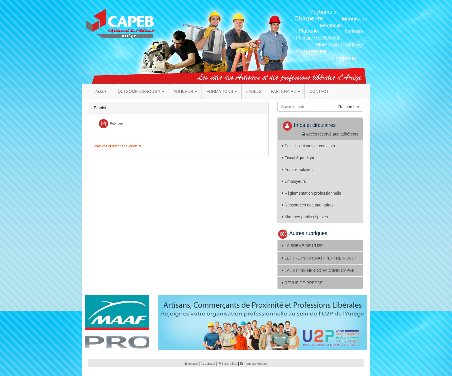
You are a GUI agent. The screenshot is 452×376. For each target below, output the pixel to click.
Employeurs (294, 181)
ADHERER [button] (185, 91)
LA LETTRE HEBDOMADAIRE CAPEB (318, 270)
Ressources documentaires (308, 205)
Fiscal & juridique (298, 157)
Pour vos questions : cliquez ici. (118, 146)
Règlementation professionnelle (311, 193)
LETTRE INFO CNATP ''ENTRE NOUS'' (319, 258)
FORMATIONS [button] (221, 91)
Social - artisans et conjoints (308, 146)
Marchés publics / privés (305, 217)
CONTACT (319, 91)
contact (208, 363)
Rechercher (348, 106)
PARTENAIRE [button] (285, 91)
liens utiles (228, 363)
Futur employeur (298, 169)
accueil (191, 363)
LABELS (253, 91)
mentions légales (254, 363)
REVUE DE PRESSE (302, 283)
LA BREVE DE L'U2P (302, 245)
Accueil (101, 91)
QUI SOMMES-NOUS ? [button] (141, 91)
